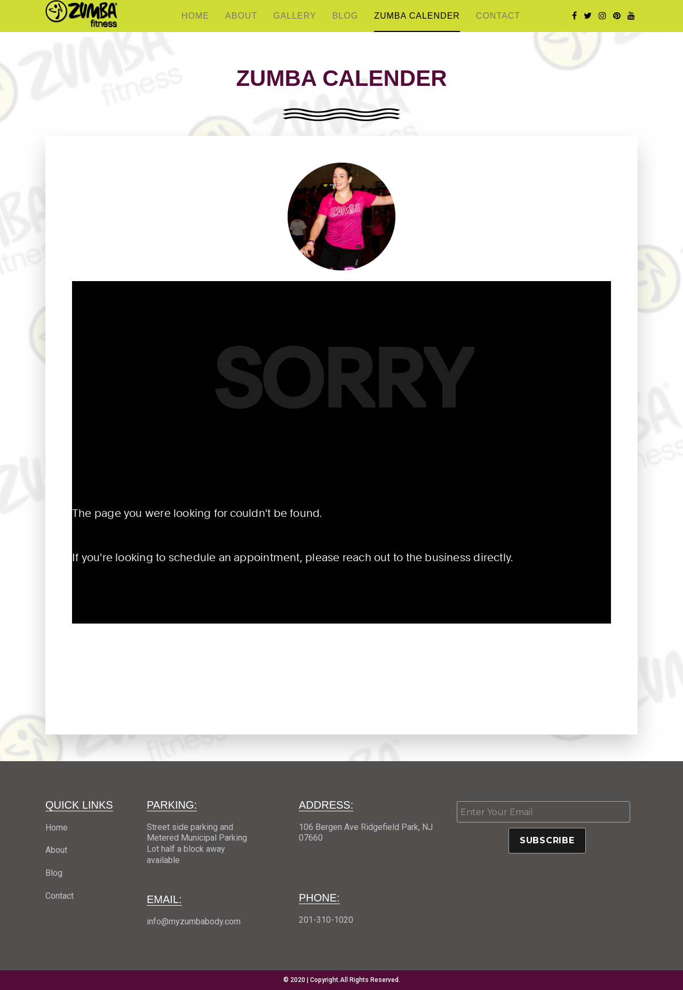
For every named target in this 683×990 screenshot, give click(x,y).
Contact (498, 15)
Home (195, 15)
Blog (345, 15)
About (241, 15)
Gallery (294, 15)
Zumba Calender (417, 15)
